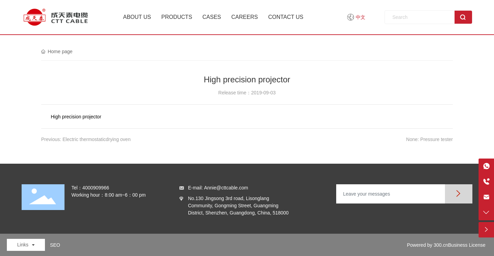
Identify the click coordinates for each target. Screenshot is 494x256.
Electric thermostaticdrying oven (96, 139)
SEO (55, 245)
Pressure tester (436, 139)
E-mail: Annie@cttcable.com (218, 187)
